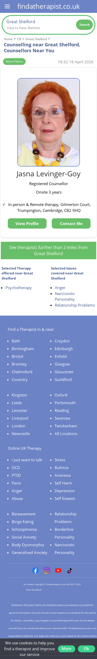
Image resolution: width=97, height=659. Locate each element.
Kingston (19, 394)
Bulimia (61, 467)
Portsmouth (65, 402)
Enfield (61, 356)
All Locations (66, 433)
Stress (60, 459)
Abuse (17, 498)
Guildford (63, 379)
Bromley (19, 364)
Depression (65, 490)
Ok (86, 648)
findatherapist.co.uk (48, 6)
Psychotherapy (18, 287)
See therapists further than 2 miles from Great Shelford (48, 250)
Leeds (17, 402)
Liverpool (20, 418)
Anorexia (63, 475)
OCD (16, 467)
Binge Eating (23, 521)
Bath (16, 340)
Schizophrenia (24, 529)
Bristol (17, 356)
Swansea (62, 418)
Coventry (20, 379)
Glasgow (62, 364)
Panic (16, 482)
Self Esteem (65, 498)
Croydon (62, 340)
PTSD (16, 475)
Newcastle (21, 433)
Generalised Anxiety (29, 552)
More (66, 648)
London (18, 425)
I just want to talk (27, 459)
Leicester (19, 410)
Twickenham (66, 425)
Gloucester (64, 371)
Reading (62, 410)
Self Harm (63, 482)
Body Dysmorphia (28, 544)
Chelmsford (22, 371)
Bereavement (23, 513)
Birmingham (23, 348)
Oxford (61, 394)
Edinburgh (64, 348)
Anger (60, 287)
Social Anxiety (24, 537)
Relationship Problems (75, 305)
